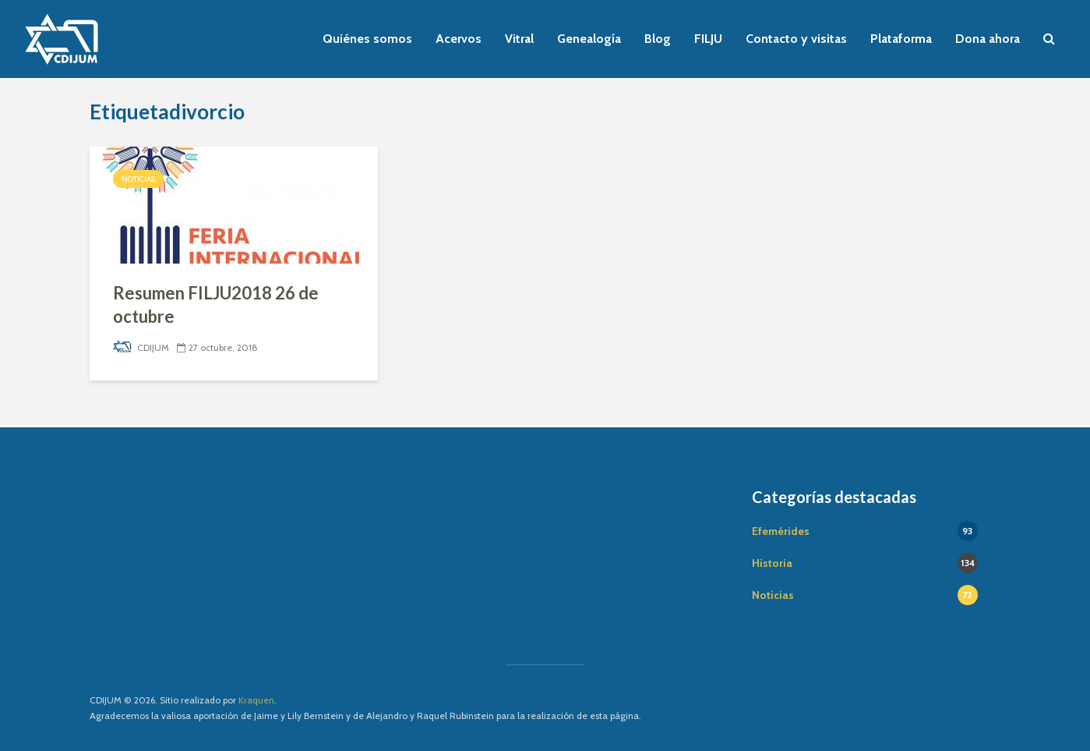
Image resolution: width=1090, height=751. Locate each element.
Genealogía (589, 38)
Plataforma (901, 38)
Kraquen (256, 700)
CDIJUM (141, 347)
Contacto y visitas (796, 38)
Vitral (519, 38)
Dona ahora (987, 38)
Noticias (138, 179)
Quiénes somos (367, 38)
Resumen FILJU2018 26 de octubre (216, 304)
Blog (657, 38)
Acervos (459, 38)
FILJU (708, 38)
